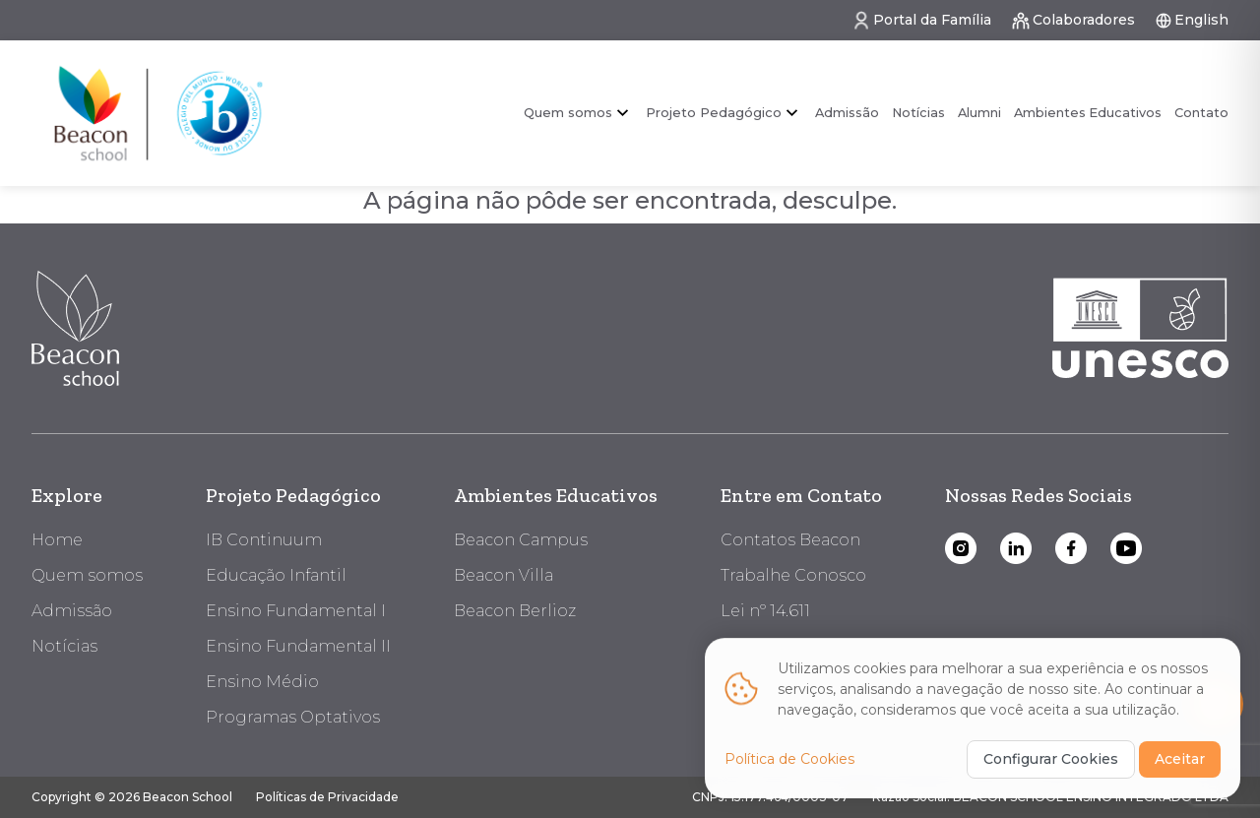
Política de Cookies (789, 757)
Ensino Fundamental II (298, 646)
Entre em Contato (801, 495)
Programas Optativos (293, 717)
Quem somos (568, 112)
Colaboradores (1073, 21)
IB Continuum (264, 540)
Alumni (979, 112)
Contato (1201, 112)
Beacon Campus (521, 540)
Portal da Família (921, 21)
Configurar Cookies (1050, 757)
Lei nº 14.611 (765, 610)
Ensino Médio (262, 681)
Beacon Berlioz (515, 610)
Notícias (918, 112)
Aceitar (1180, 757)
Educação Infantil (276, 575)
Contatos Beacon (790, 540)
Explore (67, 495)
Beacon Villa (503, 575)
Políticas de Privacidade (327, 796)
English (1191, 20)
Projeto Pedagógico (714, 112)
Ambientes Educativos (1088, 112)
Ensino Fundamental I (296, 610)
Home (57, 540)
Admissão (847, 112)
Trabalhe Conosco (793, 575)
